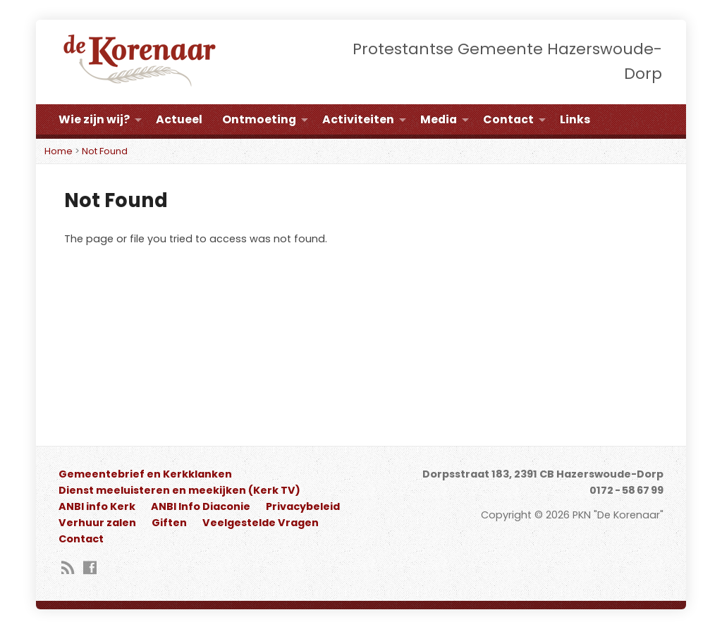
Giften (169, 523)
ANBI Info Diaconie (200, 506)
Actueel (179, 119)
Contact (508, 119)
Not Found (105, 151)
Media (438, 119)
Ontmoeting (259, 119)
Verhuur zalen (97, 523)
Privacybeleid (303, 506)
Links (575, 119)
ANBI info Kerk (97, 506)
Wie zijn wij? (94, 119)
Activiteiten (358, 119)
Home (58, 151)
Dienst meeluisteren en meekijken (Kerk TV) (179, 490)
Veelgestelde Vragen (260, 523)
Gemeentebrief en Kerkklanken (145, 474)
